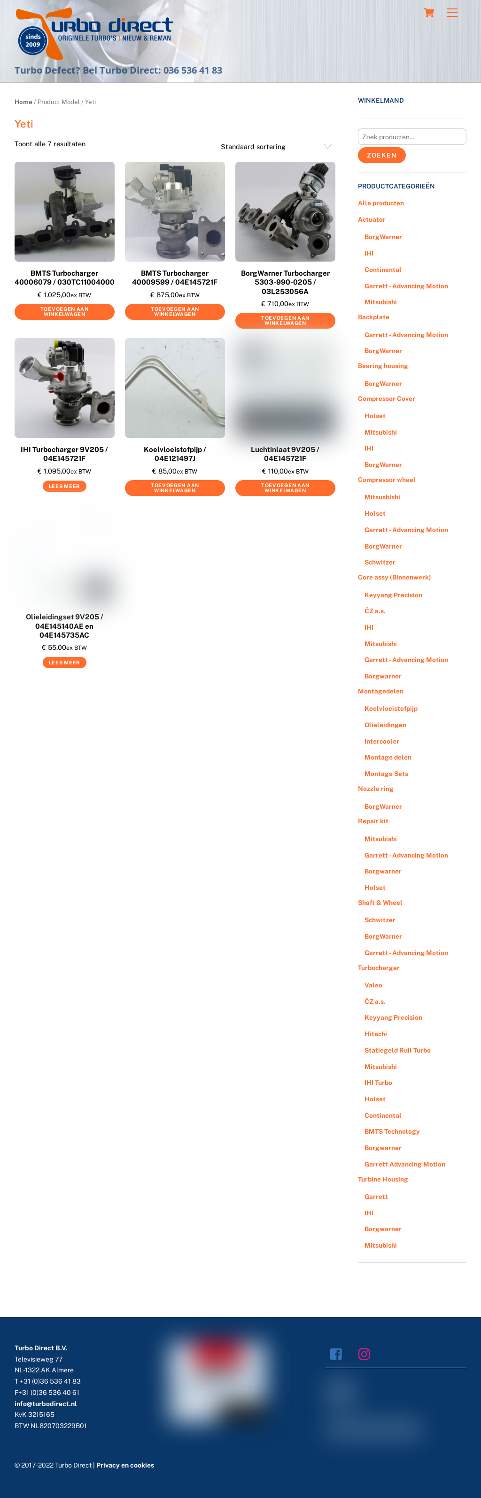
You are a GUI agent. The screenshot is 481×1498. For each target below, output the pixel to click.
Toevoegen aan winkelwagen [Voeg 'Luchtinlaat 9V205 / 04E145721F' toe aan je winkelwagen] (285, 487)
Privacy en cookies (125, 1465)
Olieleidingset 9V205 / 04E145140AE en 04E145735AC (64, 626)
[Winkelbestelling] (276, 146)
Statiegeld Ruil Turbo (398, 1050)
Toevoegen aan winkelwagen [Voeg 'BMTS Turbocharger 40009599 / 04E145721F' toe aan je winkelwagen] (175, 311)
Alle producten (381, 203)
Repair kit (373, 821)
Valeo (373, 985)
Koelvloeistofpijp (391, 708)
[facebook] (338, 1353)
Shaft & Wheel (380, 902)
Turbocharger (379, 967)
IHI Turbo (378, 1082)
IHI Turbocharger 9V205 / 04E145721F (64, 454)
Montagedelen (380, 691)
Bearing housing (383, 365)
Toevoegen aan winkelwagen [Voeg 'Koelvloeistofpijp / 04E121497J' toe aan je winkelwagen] (175, 487)
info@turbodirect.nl (46, 1404)
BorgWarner (383, 237)
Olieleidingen (385, 725)
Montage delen (388, 757)
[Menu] (452, 13)
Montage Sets (386, 773)
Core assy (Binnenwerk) (394, 577)
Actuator (372, 219)
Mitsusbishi (382, 497)
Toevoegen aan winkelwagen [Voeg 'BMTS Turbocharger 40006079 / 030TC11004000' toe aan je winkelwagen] (64, 311)
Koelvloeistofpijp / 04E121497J (175, 454)
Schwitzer (380, 562)
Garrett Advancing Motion (405, 1164)
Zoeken (381, 155)
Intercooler (382, 741)
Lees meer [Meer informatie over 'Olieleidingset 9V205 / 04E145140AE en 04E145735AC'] (64, 662)
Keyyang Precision (393, 595)
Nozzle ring (376, 788)
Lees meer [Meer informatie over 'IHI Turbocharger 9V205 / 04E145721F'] (64, 486)
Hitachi (376, 1034)
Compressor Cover (386, 398)
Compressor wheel (387, 479)
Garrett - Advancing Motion (406, 286)
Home (23, 101)
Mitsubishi (381, 302)
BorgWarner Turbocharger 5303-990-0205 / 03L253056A (285, 282)
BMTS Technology (392, 1131)
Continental (383, 269)
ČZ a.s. (375, 611)
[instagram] (367, 1353)
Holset (375, 416)
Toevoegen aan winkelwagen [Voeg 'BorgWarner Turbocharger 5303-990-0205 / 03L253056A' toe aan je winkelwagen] (285, 320)
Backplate (373, 317)
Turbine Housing (383, 1179)
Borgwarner (383, 676)
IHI (369, 253)
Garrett (376, 1196)
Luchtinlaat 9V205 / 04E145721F (285, 454)
